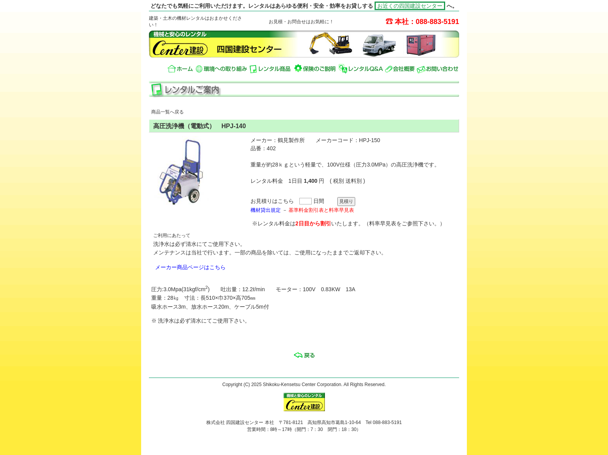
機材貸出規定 (265, 210)
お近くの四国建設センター (410, 6)
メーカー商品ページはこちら (190, 267)
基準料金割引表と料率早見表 (321, 210)
